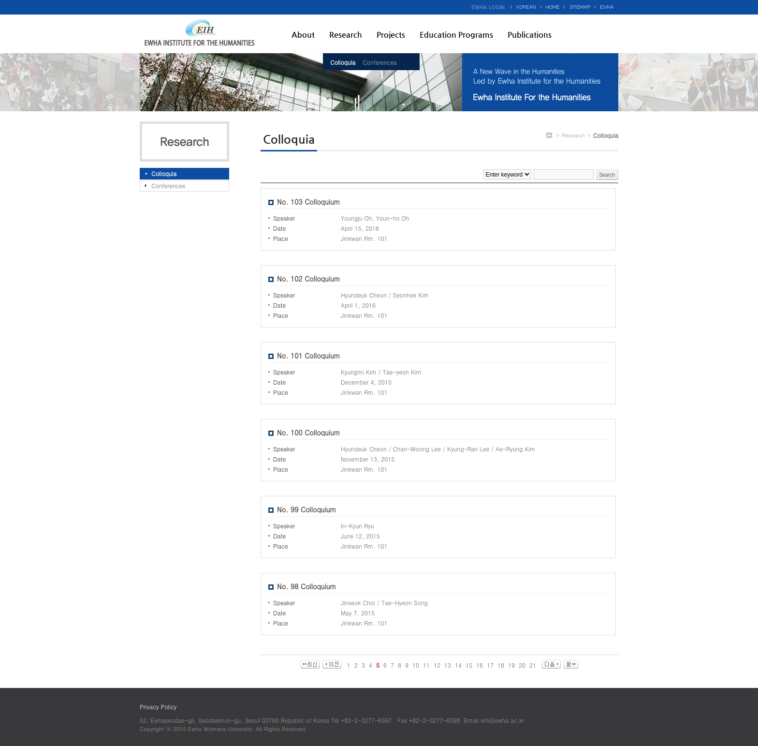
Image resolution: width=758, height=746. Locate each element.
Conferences (379, 62)
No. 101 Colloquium (308, 355)
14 (458, 665)
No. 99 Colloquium (306, 509)
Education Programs (456, 34)
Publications (530, 34)
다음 (551, 664)
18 (500, 665)
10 (415, 665)
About (303, 34)
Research (345, 34)
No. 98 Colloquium (306, 586)
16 (479, 665)
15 (469, 665)
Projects (391, 34)
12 (437, 665)
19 (511, 665)
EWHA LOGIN (488, 7)
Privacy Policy (158, 706)
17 (490, 665)
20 (522, 665)
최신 (310, 664)
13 (447, 665)
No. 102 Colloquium (308, 278)
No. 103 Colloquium (308, 202)
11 (426, 665)
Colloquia (342, 62)
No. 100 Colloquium (308, 432)
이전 (331, 664)
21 (532, 665)
